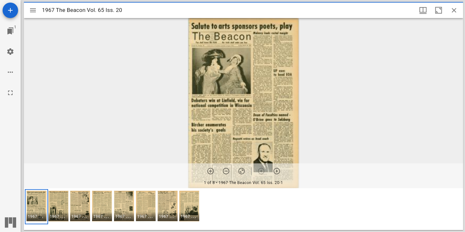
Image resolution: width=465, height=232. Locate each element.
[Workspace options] (10, 72)
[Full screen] (10, 93)
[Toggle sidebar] (33, 10)
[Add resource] (10, 10)
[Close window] (454, 10)
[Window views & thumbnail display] (423, 10)
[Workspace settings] (10, 51)
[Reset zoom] (241, 171)
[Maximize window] (438, 10)
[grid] (243, 209)
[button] (36, 207)
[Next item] (276, 171)
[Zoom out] (226, 171)
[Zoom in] (210, 171)
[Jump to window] (10, 31)
